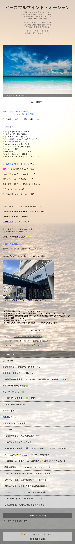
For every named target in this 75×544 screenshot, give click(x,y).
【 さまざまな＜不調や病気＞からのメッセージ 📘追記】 (27, 473)
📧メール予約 (8, 411)
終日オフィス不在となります (15, 521)
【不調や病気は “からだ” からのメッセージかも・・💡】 (28, 467)
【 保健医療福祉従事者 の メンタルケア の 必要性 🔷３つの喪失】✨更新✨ (36, 379)
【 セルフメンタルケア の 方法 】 (17, 442)
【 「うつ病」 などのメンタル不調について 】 (23, 499)
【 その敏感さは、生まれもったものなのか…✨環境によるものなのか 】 (34, 461)
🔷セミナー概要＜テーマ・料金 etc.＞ (19, 373)
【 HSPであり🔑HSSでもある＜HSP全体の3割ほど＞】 (27, 455)
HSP (4, 169)
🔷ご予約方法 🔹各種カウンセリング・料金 (22, 367)
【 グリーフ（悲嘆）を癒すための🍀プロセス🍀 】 (25, 480)
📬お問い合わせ (9, 417)
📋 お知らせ (9, 361)
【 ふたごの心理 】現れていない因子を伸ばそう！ (24, 505)
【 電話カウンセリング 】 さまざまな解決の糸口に (25, 486)
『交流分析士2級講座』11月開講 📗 (28, 337)
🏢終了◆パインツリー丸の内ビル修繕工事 (31, 341)
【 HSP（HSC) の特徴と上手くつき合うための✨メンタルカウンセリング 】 (36, 448)
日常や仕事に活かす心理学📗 (15, 386)
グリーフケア (8, 222)
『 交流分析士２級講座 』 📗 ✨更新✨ (20, 398)
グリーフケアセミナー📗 (13, 392)
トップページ (8, 354)
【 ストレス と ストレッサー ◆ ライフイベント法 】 (26, 492)
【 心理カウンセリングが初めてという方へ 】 (22, 436)
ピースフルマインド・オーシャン (37, 7)
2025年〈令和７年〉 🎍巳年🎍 (26, 345)
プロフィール (8, 430)
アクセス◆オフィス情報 (22, 300)
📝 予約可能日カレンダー (14, 404)
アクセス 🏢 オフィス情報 (14, 423)
